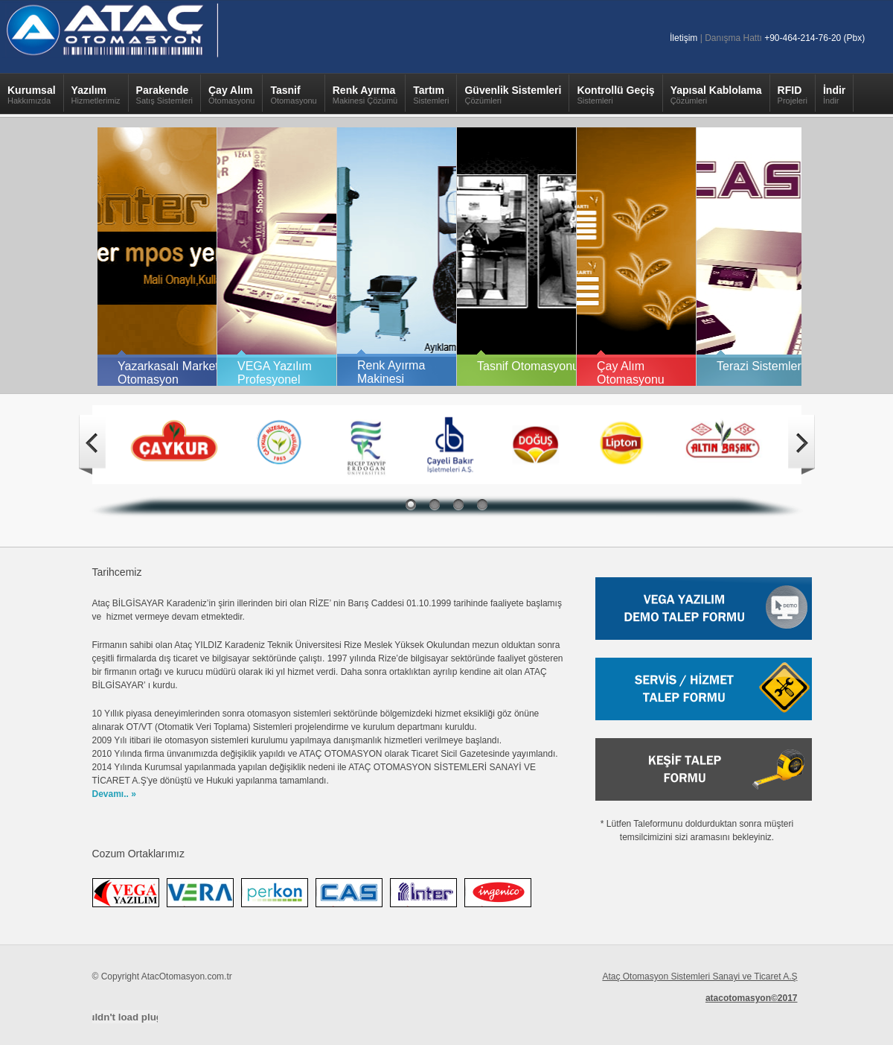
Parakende (164, 98)
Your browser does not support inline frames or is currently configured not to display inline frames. (446, 255)
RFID (792, 98)
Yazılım (96, 98)
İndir (834, 98)
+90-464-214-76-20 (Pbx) (814, 38)
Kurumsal (31, 98)
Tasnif (293, 98)
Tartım (431, 98)
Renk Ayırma (365, 98)
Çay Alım (231, 98)
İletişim (683, 38)
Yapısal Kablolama (716, 98)
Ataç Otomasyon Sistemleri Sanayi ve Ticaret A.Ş (699, 976)
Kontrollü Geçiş (615, 98)
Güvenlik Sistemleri (512, 98)
